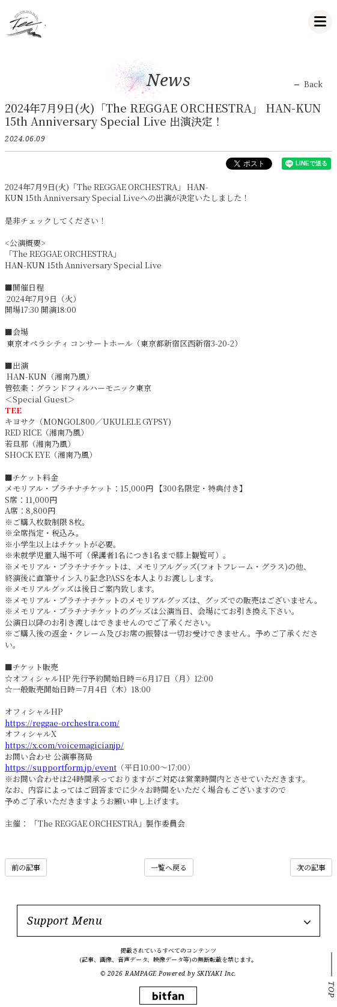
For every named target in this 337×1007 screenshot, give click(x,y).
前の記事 (25, 867)
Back (313, 84)
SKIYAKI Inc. (217, 973)
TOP (331, 989)
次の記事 (311, 867)
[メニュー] (320, 22)
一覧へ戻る (169, 867)
